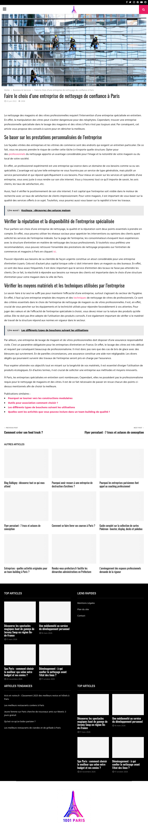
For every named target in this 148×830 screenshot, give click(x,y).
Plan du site (83, 609)
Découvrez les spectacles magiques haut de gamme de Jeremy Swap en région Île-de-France (19, 630)
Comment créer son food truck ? (23, 432)
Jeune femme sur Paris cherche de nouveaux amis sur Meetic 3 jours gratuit (35, 713)
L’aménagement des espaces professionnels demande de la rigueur (120, 570)
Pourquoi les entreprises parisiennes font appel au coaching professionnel (119, 484)
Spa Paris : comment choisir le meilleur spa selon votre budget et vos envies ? (19, 672)
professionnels (17, 154)
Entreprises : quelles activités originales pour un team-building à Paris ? (25, 570)
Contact (81, 616)
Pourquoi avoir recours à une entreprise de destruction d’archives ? (72, 484)
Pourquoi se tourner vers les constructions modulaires (40, 398)
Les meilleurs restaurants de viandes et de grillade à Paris (32, 728)
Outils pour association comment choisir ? (33, 403)
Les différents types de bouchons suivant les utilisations (41, 407)
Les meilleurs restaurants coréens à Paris (24, 705)
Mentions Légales (86, 603)
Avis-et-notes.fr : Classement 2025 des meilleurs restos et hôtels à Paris (36, 697)
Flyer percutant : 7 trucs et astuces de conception (114, 432)
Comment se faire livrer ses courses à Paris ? (73, 526)
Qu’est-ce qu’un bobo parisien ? (19, 722)
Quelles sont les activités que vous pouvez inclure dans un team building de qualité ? (59, 412)
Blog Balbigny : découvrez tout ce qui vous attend (24, 484)
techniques (80, 298)
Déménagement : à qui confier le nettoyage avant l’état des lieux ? (53, 672)
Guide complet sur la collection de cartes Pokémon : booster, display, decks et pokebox (121, 527)
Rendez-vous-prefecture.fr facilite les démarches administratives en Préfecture (71, 570)
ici (54, 252)
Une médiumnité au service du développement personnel (54, 627)
